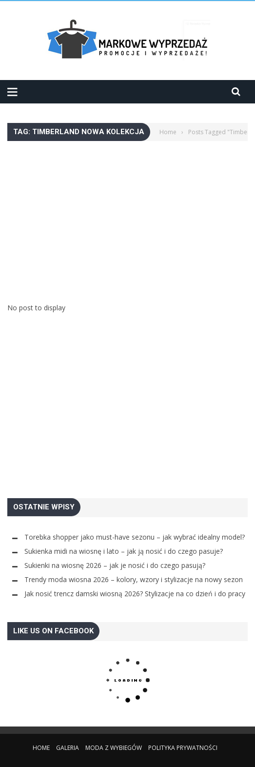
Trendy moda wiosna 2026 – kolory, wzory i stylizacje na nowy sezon (133, 579)
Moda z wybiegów (113, 748)
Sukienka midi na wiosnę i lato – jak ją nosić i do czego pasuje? (123, 551)
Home (41, 748)
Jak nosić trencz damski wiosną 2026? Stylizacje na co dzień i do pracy (134, 593)
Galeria (67, 748)
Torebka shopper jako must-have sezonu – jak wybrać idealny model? (134, 537)
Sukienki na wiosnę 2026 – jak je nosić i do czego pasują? (114, 565)
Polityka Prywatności (182, 748)
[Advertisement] (127, 209)
